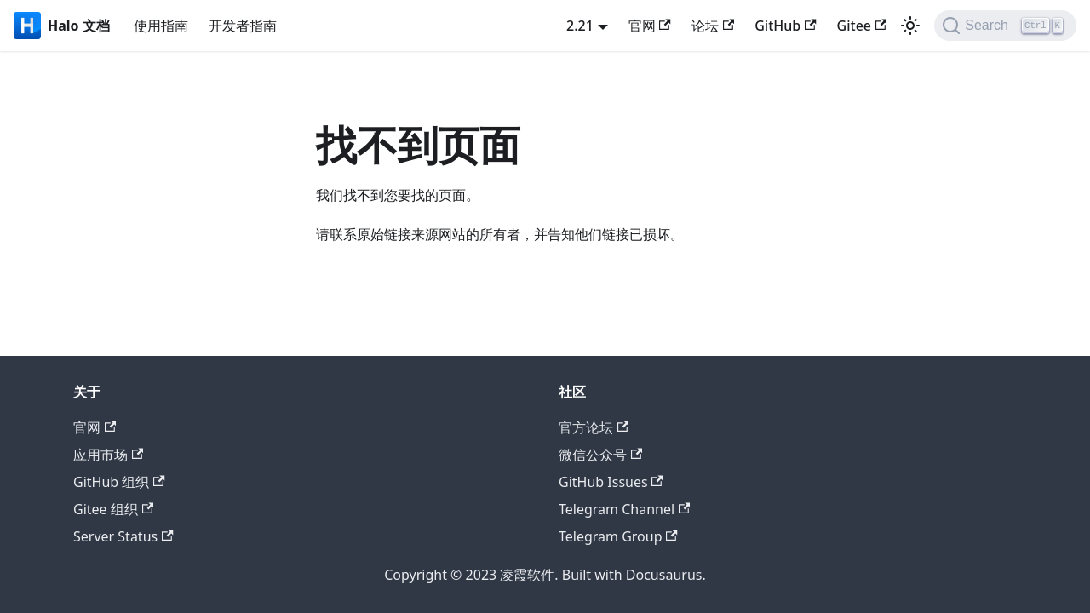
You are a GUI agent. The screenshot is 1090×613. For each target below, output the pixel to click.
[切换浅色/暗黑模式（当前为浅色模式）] (910, 25)
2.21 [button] (580, 25)
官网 (649, 25)
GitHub (785, 25)
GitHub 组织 (119, 482)
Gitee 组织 (113, 509)
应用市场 (108, 454)
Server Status (123, 536)
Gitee (862, 25)
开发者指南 (243, 25)
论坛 (712, 25)
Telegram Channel (624, 509)
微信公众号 (600, 454)
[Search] (1005, 25)
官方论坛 (593, 427)
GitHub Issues (611, 482)
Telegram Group (618, 536)
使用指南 (161, 25)
